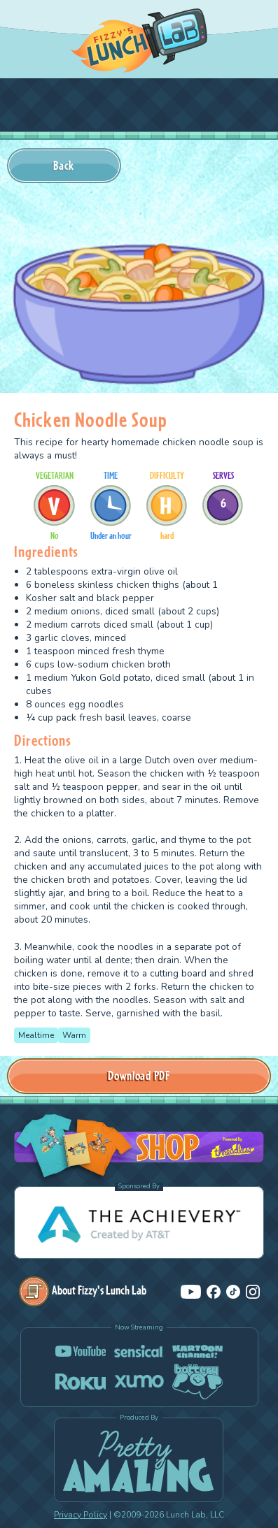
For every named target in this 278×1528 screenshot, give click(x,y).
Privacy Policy (80, 1514)
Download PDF (138, 1075)
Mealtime (36, 1035)
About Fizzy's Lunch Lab (82, 1290)
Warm (74, 1035)
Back (63, 165)
